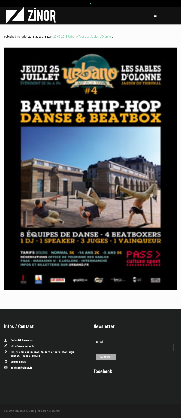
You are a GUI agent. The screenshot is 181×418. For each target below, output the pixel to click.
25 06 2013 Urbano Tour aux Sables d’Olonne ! (82, 36)
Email (99, 341)
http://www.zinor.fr (22, 346)
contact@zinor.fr (21, 367)
